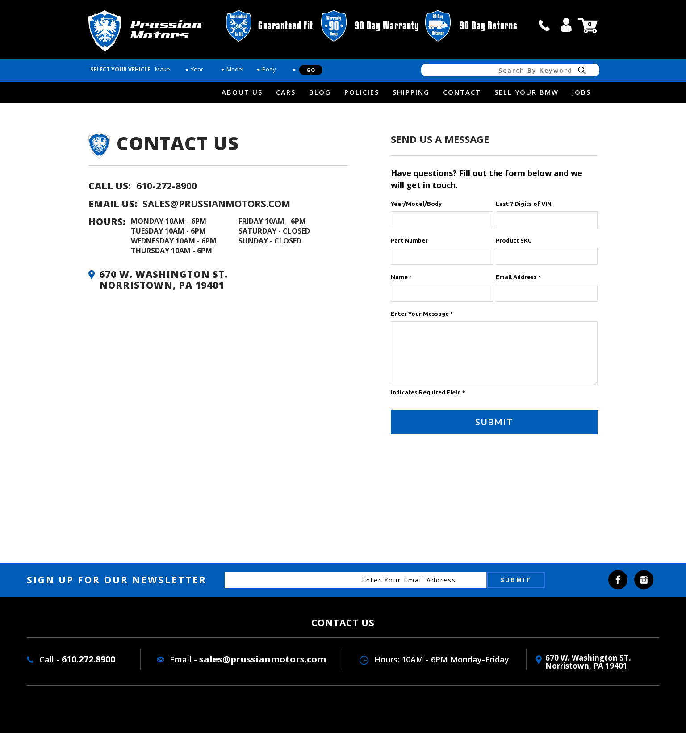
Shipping (411, 92)
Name (401, 277)
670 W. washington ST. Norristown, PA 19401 (588, 662)
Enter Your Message (421, 313)
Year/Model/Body (416, 204)
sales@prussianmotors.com (216, 203)
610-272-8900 (166, 186)
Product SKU (514, 240)
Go (310, 70)
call (544, 25)
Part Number (409, 240)
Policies (361, 92)
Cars (286, 92)
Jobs (581, 92)
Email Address (518, 277)
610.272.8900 (88, 659)
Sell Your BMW (526, 92)
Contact (462, 92)
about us (242, 92)
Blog (320, 92)
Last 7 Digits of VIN (524, 204)
